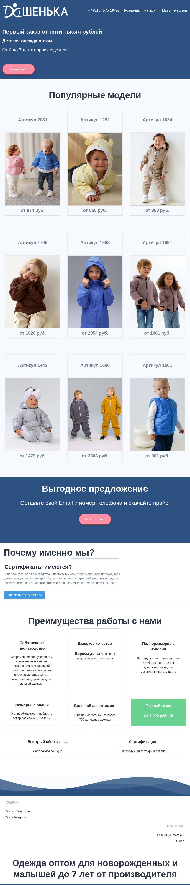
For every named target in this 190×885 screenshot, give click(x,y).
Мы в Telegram (174, 10)
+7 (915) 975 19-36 (103, 10)
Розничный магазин (141, 10)
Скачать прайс (19, 69)
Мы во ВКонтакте (18, 811)
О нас (180, 841)
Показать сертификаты (24, 595)
